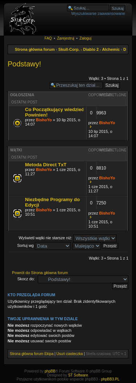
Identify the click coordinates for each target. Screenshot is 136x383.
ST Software (78, 375)
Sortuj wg (44, 245)
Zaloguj (85, 38)
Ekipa (48, 354)
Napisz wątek (27, 79)
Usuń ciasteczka (70, 354)
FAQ (48, 38)
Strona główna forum (35, 49)
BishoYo (44, 120)
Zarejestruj (65, 38)
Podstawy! (24, 64)
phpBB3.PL (110, 379)
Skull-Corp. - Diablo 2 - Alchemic (89, 49)
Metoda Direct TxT (45, 164)
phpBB (50, 371)
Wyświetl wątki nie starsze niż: (68, 238)
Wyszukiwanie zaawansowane (98, 13)
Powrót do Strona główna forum (40, 272)
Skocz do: (26, 279)
